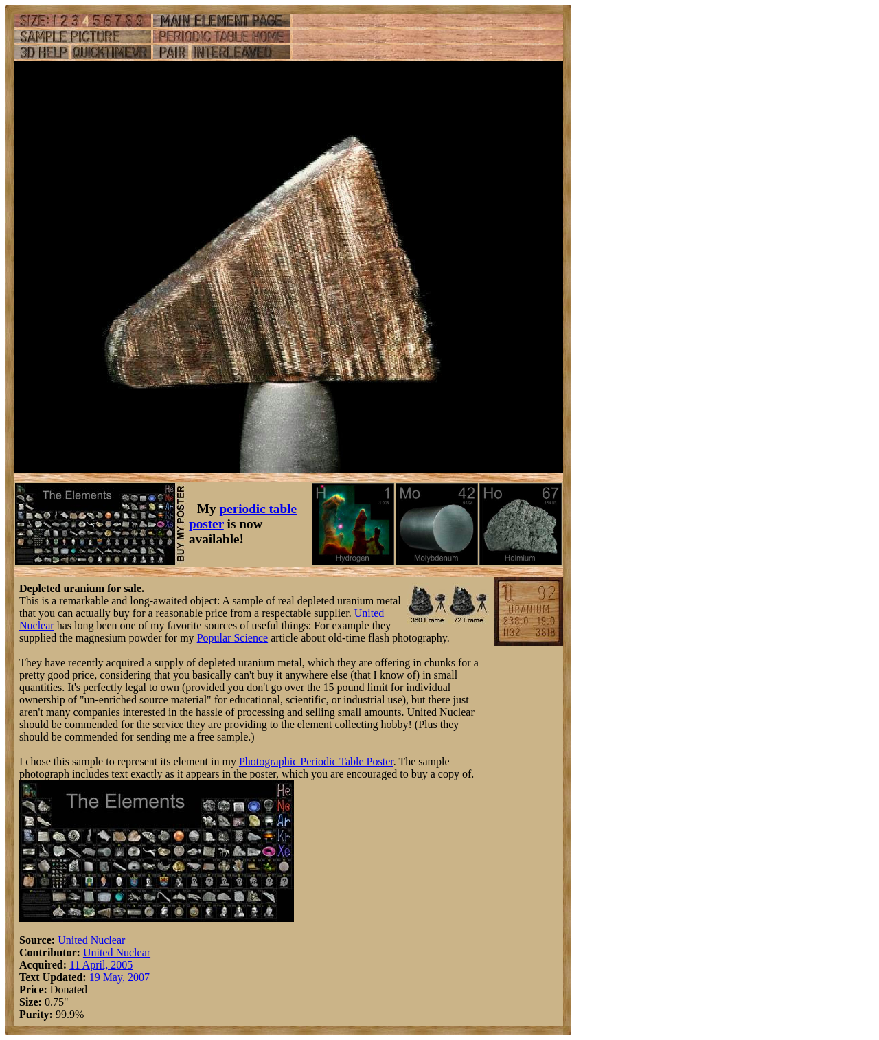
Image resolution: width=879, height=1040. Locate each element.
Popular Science (233, 638)
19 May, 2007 (119, 977)
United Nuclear (91, 940)
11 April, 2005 (101, 965)
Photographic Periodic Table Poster (316, 761)
